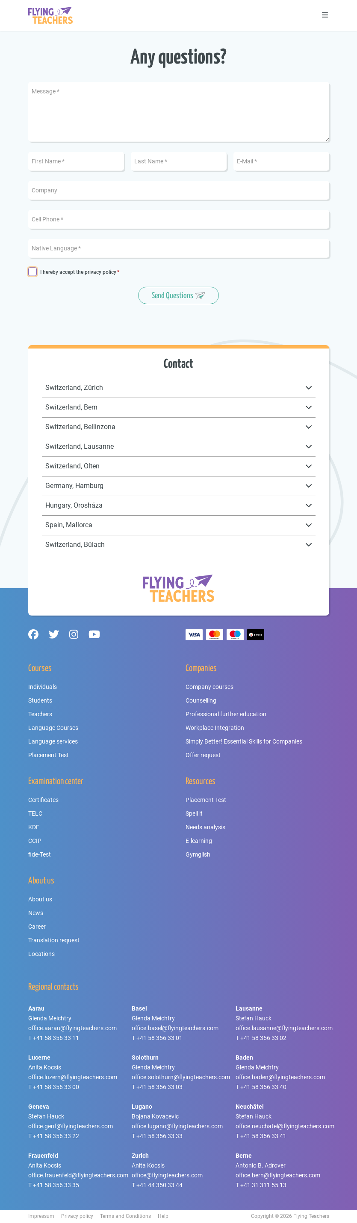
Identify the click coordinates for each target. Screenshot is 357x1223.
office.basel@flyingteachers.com (175, 1028)
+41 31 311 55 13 (263, 1185)
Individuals (42, 686)
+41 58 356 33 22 (56, 1136)
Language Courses (53, 727)
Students (40, 700)
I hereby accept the (78, 272)
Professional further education (226, 714)
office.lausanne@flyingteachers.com (284, 1028)
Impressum (41, 1216)
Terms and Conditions (125, 1216)
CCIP (34, 840)
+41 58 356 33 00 (56, 1087)
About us (40, 899)
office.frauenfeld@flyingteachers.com (78, 1175)
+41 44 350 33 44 (159, 1185)
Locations (41, 953)
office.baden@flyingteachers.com (280, 1077)
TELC (35, 813)
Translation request (54, 940)
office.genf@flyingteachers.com (70, 1126)
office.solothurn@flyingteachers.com (181, 1077)
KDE (33, 827)
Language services (53, 741)
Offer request (203, 755)
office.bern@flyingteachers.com (278, 1175)
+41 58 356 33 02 (263, 1037)
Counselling (201, 700)
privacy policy (100, 272)
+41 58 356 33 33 (159, 1136)
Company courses (209, 686)
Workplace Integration (215, 727)
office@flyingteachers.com (167, 1175)
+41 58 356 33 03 (159, 1087)
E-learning (199, 840)
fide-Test (39, 854)
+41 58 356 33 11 (56, 1037)
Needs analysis (205, 827)
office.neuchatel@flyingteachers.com (285, 1126)
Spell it (194, 813)
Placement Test (48, 755)
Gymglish (198, 854)
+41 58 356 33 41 (263, 1136)
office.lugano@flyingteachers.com (177, 1126)
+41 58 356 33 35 (56, 1185)
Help (163, 1216)
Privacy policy (77, 1216)
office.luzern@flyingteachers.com (72, 1077)
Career (37, 926)
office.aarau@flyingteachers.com (72, 1028)
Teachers (40, 714)
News (35, 912)
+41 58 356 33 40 (263, 1087)
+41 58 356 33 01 (159, 1037)
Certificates (43, 799)
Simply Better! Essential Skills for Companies (244, 741)
